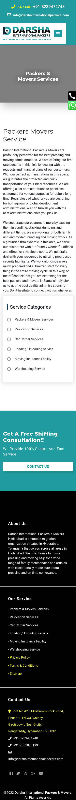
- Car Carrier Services (23, 625)
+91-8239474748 (48, 6)
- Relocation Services (23, 617)
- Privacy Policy (19, 657)
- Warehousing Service (24, 649)
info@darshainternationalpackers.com (41, 15)
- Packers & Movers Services (28, 609)
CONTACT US (38, 466)
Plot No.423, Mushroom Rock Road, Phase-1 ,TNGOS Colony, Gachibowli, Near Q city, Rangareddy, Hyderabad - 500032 (36, 721)
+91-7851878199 (23, 745)
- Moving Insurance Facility (27, 641)
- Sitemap (15, 673)
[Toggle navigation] (53, 33)
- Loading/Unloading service (28, 633)
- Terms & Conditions (23, 665)
